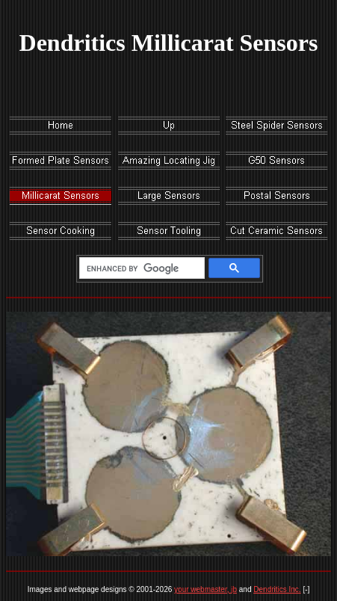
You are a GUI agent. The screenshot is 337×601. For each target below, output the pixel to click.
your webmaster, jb (205, 589)
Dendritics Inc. (276, 589)
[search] (139, 268)
